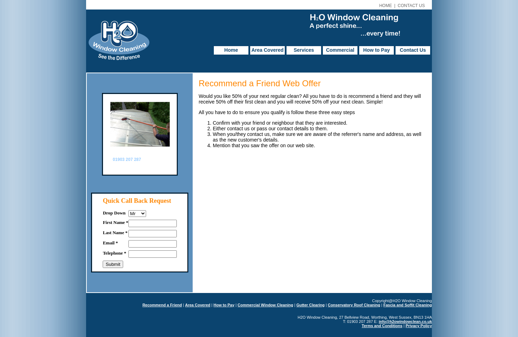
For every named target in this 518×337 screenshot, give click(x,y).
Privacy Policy (418, 326)
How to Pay (376, 50)
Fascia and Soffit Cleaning (407, 305)
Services (304, 50)
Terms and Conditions (382, 326)
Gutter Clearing (310, 305)
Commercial (340, 50)
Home (231, 50)
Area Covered (267, 50)
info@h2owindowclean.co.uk (405, 321)
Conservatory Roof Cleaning (354, 305)
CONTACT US (411, 5)
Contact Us (413, 50)
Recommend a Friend (162, 305)
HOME (385, 5)
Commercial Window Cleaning (265, 305)
